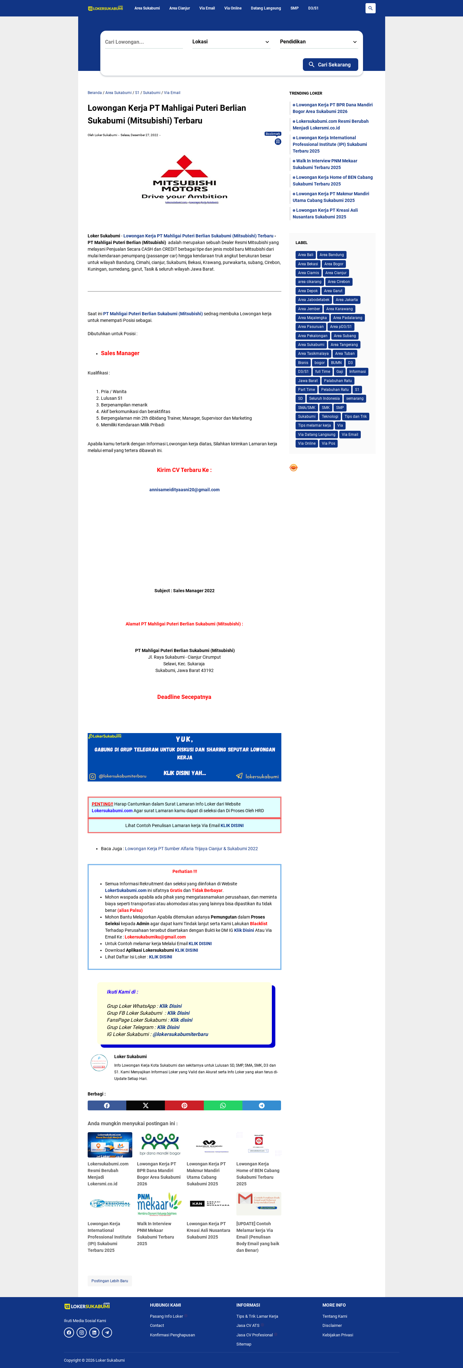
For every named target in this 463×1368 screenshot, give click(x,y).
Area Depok (308, 291)
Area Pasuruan (311, 326)
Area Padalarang (347, 318)
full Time (322, 371)
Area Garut (333, 291)
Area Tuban (345, 353)
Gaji (339, 371)
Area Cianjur (179, 8)
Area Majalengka (312, 318)
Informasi (357, 371)
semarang (355, 398)
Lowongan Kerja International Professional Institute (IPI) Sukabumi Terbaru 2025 (109, 1237)
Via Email (207, 8)
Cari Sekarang (329, 64)
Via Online (232, 8)
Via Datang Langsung (316, 434)
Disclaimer (332, 1325)
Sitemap (243, 1344)
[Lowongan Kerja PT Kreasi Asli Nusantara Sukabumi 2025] (209, 1204)
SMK (326, 407)
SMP (295, 8)
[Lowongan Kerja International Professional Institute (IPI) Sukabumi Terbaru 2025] (110, 1204)
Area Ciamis (308, 273)
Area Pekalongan (313, 336)
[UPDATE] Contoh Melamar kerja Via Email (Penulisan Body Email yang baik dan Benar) (257, 1237)
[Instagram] (82, 1332)
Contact (157, 1325)
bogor (320, 363)
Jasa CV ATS (250, 1325)
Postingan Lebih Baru (109, 1281)
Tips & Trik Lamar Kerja (257, 1316)
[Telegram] (107, 1332)
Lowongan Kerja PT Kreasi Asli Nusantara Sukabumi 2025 (208, 1230)
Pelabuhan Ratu (335, 389)
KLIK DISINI (232, 825)
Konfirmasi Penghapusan (172, 1335)
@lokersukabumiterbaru (180, 1034)
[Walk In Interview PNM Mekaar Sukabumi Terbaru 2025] (159, 1204)
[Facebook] (69, 1332)
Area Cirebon (339, 281)
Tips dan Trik (356, 416)
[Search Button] (371, 8)
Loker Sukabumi (110, 1360)
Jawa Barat (308, 381)
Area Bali (305, 255)
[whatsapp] (223, 1106)
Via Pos (328, 443)
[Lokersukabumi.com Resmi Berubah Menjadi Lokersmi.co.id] (110, 1145)
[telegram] (261, 1106)
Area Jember (309, 309)
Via (340, 425)
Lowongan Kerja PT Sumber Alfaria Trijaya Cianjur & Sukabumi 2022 (191, 848)
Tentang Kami (334, 1316)
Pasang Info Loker (169, 1316)
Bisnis (303, 363)
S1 (357, 389)
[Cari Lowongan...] (144, 42)
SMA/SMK (307, 407)
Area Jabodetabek (313, 300)
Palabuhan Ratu (338, 381)
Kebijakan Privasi (337, 1335)
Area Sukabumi (147, 8)
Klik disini (181, 1020)
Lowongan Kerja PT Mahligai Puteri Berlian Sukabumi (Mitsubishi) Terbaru (198, 235)
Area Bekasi (308, 264)
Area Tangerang (344, 344)
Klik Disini (244, 930)
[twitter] (145, 1106)
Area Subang (345, 336)
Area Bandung (332, 255)
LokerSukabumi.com (126, 890)
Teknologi (330, 416)
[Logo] (102, 1306)
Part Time (306, 389)
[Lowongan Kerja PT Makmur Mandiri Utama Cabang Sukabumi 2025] (209, 1145)
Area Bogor (333, 264)
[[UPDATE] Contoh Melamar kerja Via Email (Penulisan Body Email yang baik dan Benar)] (258, 1204)
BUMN (336, 363)
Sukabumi (307, 416)
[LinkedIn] (94, 1332)
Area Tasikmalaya (313, 353)
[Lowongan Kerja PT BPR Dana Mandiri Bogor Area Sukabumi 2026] (159, 1145)
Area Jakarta (347, 300)
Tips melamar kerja (314, 425)
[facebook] (107, 1106)
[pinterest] (184, 1106)
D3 (350, 363)
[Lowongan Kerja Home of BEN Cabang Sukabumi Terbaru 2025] (258, 1145)
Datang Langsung (266, 8)
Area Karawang (339, 309)
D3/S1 (313, 8)
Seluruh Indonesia (324, 398)
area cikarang (310, 281)
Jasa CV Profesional (257, 1335)
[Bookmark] (277, 141)
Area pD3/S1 (341, 326)
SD (300, 398)
